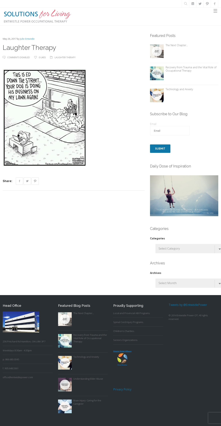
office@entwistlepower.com (18, 377)
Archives (155, 273)
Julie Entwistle (27, 38)
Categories (157, 238)
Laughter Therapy (65, 57)
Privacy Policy (122, 389)
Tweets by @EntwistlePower (188, 305)
